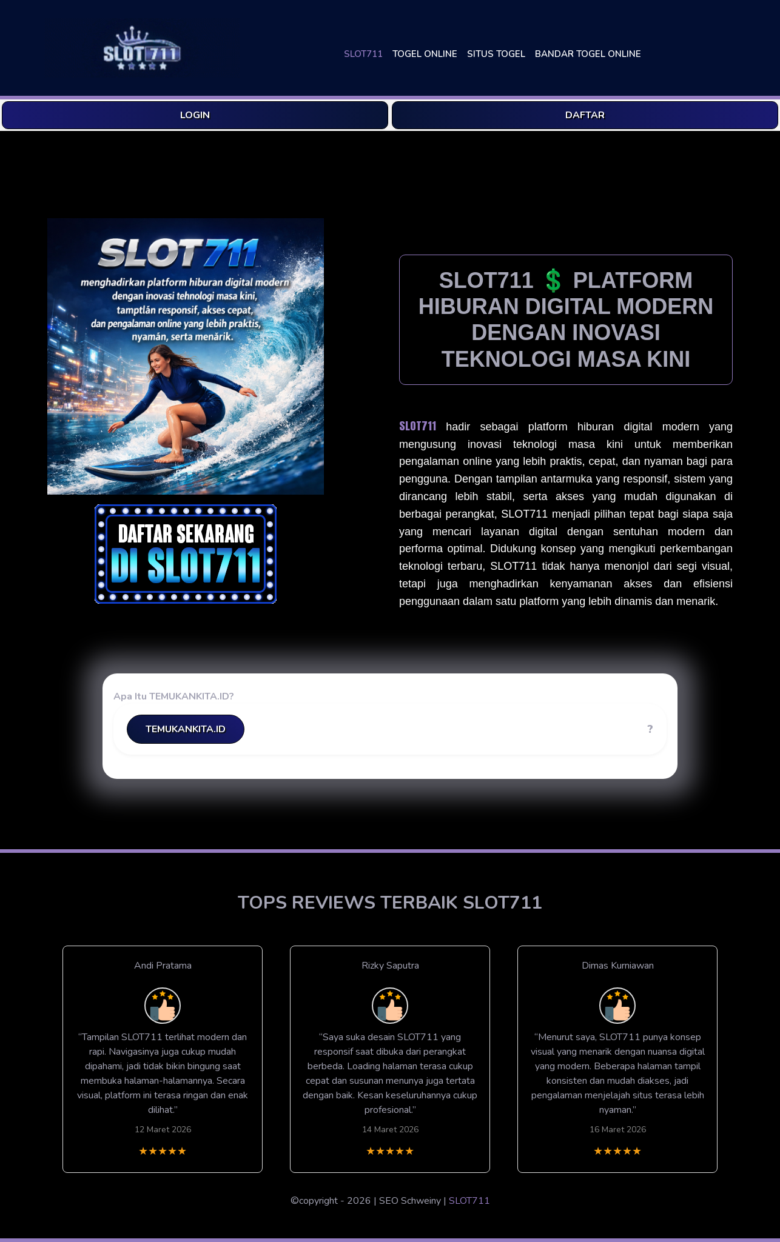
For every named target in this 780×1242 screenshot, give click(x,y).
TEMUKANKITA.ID (186, 729)
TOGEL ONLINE (424, 54)
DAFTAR (585, 115)
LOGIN (195, 115)
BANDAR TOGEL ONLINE (588, 54)
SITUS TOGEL (496, 54)
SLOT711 (363, 54)
